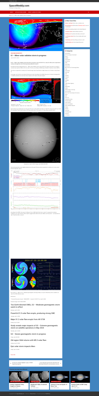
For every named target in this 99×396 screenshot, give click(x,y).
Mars (66, 85)
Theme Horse (33, 393)
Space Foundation (69, 104)
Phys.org (67, 97)
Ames (66, 56)
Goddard (67, 80)
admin (18, 57)
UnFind (66, 29)
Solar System (68, 102)
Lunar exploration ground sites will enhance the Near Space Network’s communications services (49, 363)
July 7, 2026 (12, 387)
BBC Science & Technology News (72, 67)
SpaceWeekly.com (19, 5)
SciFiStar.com (68, 33)
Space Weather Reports (16, 53)
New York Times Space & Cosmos (72, 92)
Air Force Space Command (70, 54)
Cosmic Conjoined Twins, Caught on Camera (17, 385)
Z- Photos (67, 115)
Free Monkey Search (69, 36)
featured (67, 77)
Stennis (66, 108)
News (66, 94)
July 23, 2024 (13, 57)
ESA (66, 73)
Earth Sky (67, 72)
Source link (13, 354)
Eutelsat (67, 75)
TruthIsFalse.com (68, 39)
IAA (66, 81)
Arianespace (67, 59)
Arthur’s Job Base (69, 23)
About (11, 12)
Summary (67, 110)
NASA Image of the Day (70, 89)
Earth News (67, 70)
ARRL (66, 62)
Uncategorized (68, 111)
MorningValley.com (69, 25)
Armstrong (67, 61)
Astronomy (67, 66)
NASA (66, 88)
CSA (66, 69)
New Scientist (68, 91)
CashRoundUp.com (69, 42)
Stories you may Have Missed (18, 369)
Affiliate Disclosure (20, 12)
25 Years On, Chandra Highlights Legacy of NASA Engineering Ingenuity (22, 363)
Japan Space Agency (69, 83)
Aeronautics (67, 53)
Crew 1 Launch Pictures (34, 12)
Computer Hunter (68, 31)
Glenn (66, 78)
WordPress (48, 393)
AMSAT (66, 58)
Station (66, 107)
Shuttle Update (68, 100)
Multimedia (67, 86)
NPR (66, 96)
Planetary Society (68, 99)
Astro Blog (67, 64)
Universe (67, 113)
